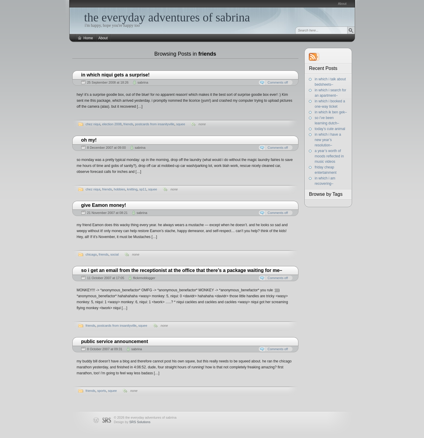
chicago (91, 254)
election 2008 (111, 124)
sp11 (142, 189)
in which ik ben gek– (331, 112)
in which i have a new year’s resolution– (328, 139)
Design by (132, 422)
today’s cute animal (330, 129)
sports (101, 390)
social (114, 254)
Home (88, 38)
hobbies (119, 189)
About (342, 3)
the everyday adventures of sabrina (167, 17)
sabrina (142, 82)
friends (128, 124)
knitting (132, 189)
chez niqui (93, 124)
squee (180, 124)
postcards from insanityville (154, 124)
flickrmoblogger (144, 278)
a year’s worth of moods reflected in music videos (329, 156)
